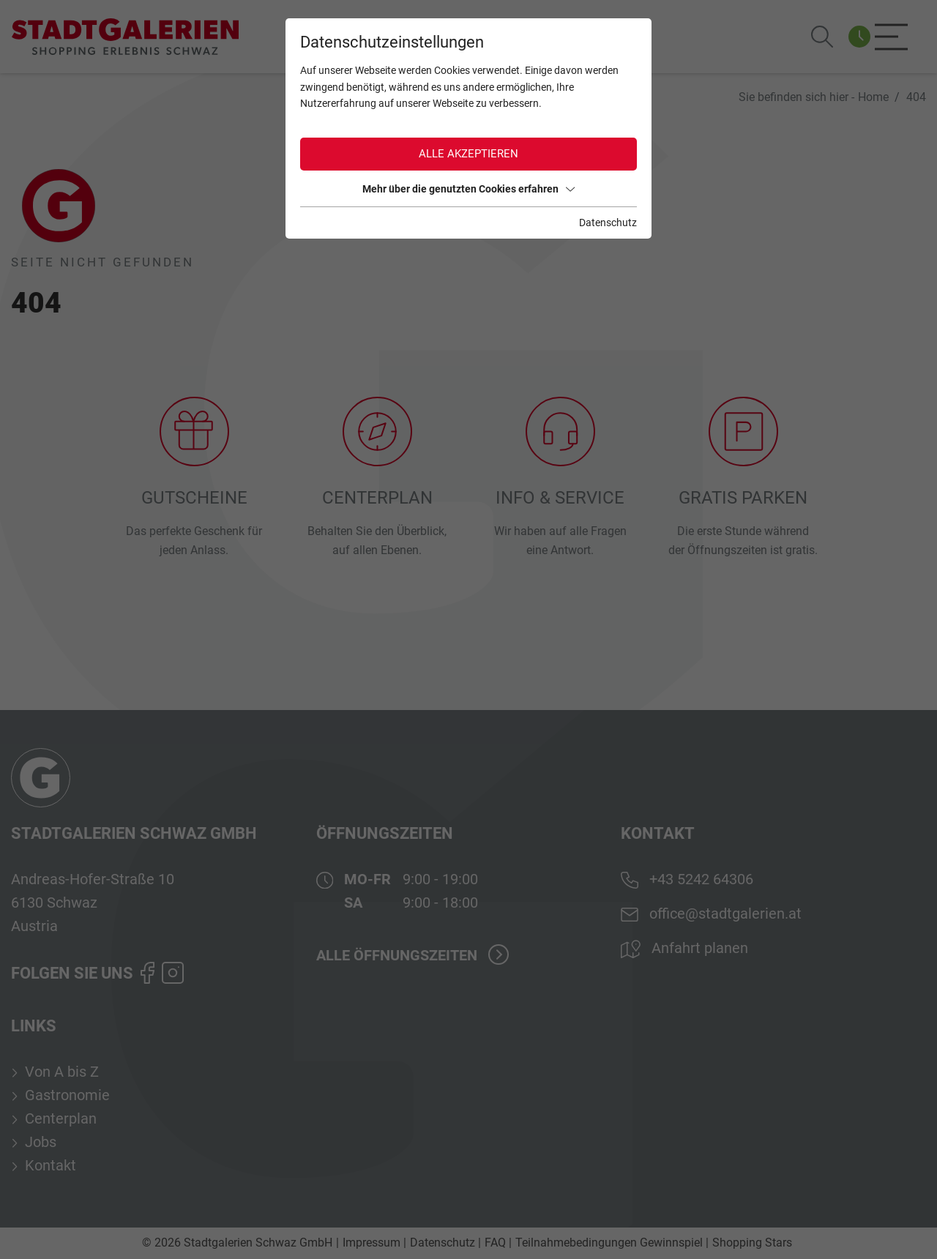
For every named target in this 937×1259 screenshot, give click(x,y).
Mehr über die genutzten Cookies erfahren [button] (468, 189)
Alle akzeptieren (468, 153)
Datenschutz (608, 222)
